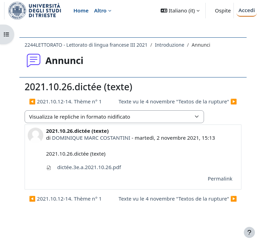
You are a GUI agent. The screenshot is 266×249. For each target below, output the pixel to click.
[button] (180, 10)
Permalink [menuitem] (220, 178)
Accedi (246, 10)
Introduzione (169, 45)
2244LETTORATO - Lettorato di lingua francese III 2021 (86, 45)
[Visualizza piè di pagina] (249, 232)
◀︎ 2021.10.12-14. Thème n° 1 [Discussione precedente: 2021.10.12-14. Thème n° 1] (65, 101)
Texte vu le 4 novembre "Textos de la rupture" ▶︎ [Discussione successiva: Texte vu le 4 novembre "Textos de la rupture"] (177, 101)
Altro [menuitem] (100, 10)
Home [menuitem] (81, 10)
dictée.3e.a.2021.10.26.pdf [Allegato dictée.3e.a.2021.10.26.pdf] (83, 167)
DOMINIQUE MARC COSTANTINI (91, 137)
